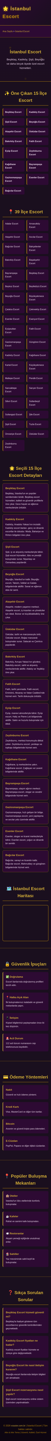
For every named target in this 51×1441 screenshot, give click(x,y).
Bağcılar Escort (13, 191)
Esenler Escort (36, 177)
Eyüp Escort (11, 151)
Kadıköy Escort (37, 112)
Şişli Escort (11, 122)
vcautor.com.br (18, 1425)
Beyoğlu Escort (37, 122)
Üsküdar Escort (37, 131)
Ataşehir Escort (13, 131)
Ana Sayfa (8, 31)
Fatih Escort (35, 141)
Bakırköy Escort (13, 141)
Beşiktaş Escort (13, 112)
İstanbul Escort (22, 31)
